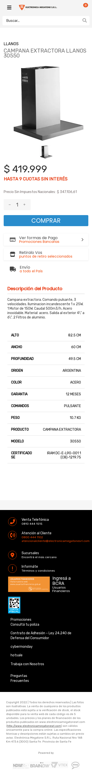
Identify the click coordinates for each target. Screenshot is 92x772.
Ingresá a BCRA (61, 580)
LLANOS (11, 43)
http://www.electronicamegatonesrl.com (34, 726)
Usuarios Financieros (61, 589)
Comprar (46, 221)
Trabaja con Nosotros (27, 664)
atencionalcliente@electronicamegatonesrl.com (26, 541)
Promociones (21, 620)
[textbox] (41, 20)
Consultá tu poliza (25, 624)
